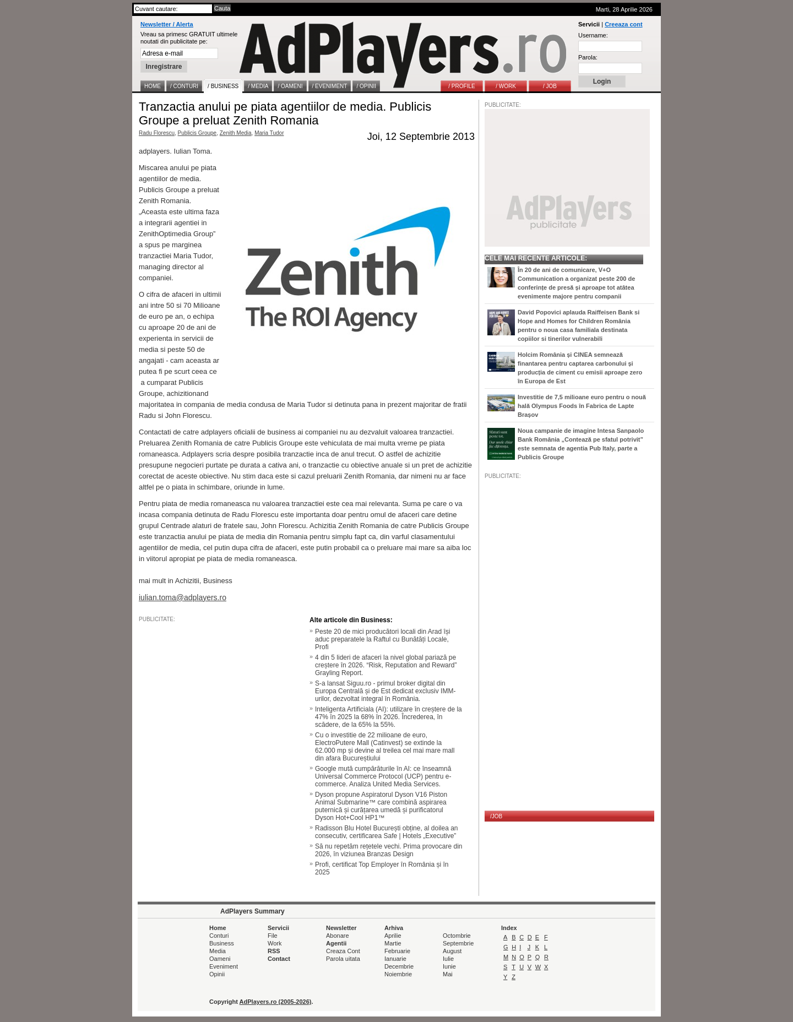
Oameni (220, 958)
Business (221, 943)
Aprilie (392, 935)
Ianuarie (395, 958)
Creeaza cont (623, 24)
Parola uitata (343, 958)
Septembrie (458, 943)
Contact (279, 958)
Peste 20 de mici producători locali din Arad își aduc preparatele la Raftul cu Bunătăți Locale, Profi (382, 639)
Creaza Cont (343, 951)
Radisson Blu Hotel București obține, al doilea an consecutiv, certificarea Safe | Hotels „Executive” (386, 832)
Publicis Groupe (197, 133)
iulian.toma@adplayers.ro (182, 597)
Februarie (397, 951)
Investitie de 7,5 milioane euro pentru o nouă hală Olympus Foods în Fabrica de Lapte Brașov (582, 406)
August (452, 951)
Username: (593, 35)
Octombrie (457, 935)
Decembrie (399, 966)
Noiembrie (398, 974)
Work (274, 943)
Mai (448, 974)
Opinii (217, 974)
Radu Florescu (157, 133)
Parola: (588, 57)
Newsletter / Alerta (166, 24)
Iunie (449, 966)
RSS (274, 951)
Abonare (337, 935)
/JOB (496, 816)
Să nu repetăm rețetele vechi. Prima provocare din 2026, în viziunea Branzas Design (388, 850)
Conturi (219, 935)
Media (217, 951)
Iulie (448, 958)
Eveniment (223, 966)
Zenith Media (236, 133)
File (273, 935)
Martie (392, 943)
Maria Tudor (269, 133)
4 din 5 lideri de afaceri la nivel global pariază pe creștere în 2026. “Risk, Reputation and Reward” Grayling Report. (386, 665)
